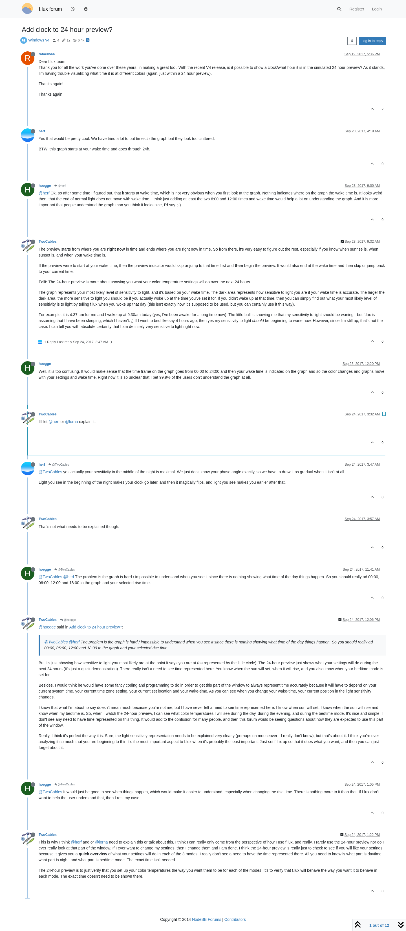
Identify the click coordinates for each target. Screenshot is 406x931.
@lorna (71, 421)
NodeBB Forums (206, 919)
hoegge (45, 186)
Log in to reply (372, 41)
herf (42, 131)
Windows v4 (38, 40)
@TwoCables (58, 464)
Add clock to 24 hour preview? (95, 627)
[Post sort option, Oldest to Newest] (352, 41)
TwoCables (48, 242)
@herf (60, 185)
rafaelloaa (47, 54)
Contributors (235, 919)
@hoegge (68, 619)
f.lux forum (50, 9)
